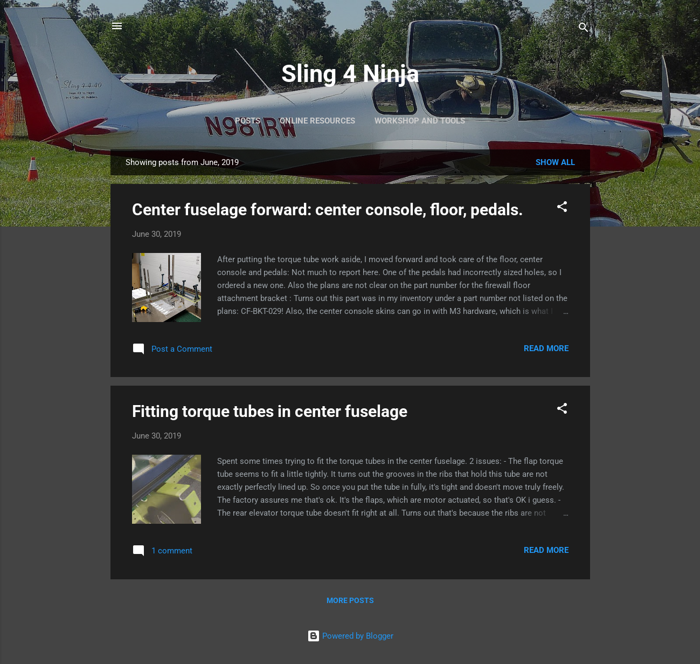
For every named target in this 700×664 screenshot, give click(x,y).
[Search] (583, 29)
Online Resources (317, 121)
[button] (562, 208)
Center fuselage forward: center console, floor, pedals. (327, 209)
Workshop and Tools (420, 121)
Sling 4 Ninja (350, 73)
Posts (247, 121)
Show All (555, 162)
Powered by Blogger (350, 636)
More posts (350, 600)
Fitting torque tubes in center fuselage (269, 411)
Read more (546, 348)
